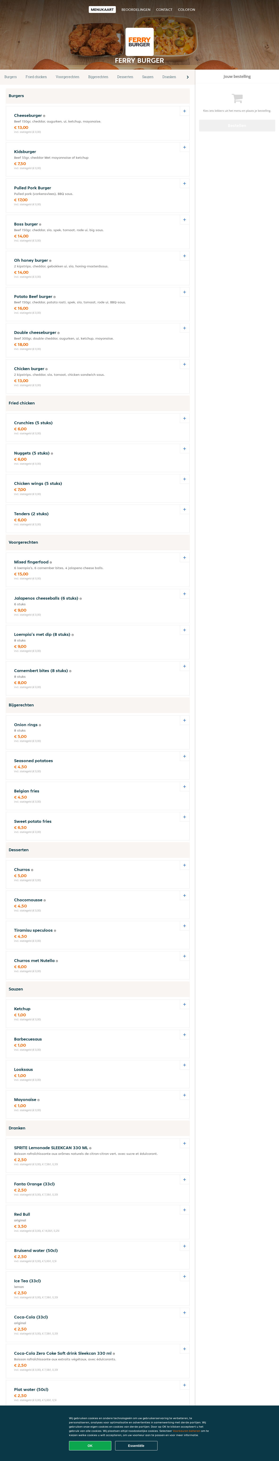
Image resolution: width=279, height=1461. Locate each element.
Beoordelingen (135, 9)
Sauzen (148, 77)
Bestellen (237, 125)
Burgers (10, 77)
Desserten (125, 77)
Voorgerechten (67, 77)
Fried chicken (36, 77)
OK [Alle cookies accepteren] (90, 1446)
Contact (164, 9)
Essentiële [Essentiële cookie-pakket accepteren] (136, 1446)
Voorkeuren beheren (186, 1431)
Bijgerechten (98, 77)
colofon (186, 9)
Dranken (169, 77)
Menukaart (102, 9)
